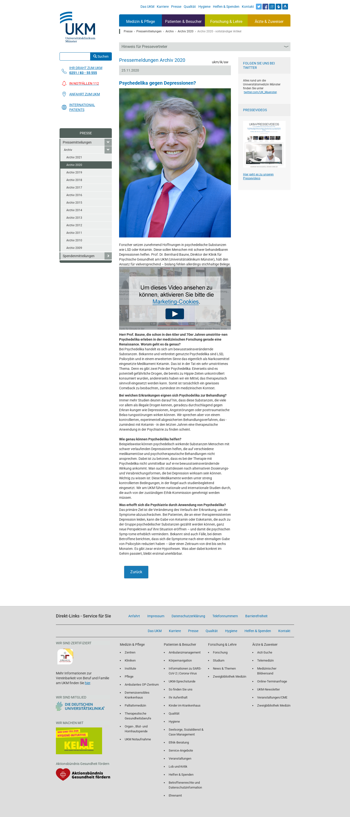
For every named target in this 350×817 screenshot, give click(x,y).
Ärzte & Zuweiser (269, 21)
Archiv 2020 (74, 165)
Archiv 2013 (74, 217)
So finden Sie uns (180, 689)
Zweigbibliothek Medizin (229, 676)
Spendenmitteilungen (79, 256)
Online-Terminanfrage (272, 681)
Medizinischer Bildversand (266, 671)
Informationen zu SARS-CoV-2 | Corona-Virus (185, 671)
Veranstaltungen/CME (272, 697)
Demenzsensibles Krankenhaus (137, 695)
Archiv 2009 (74, 248)
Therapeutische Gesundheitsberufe (138, 716)
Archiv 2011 (74, 233)
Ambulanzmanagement (185, 652)
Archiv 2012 (74, 225)
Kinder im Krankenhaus (185, 705)
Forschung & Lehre (226, 21)
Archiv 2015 (74, 202)
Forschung (220, 652)
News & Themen (224, 668)
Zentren (130, 652)
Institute (130, 668)
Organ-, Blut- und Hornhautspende (136, 729)
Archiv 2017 (74, 187)
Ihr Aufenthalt (178, 697)
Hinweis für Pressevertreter (144, 46)
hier (87, 683)
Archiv (68, 150)
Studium (218, 660)
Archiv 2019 (74, 172)
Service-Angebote (181, 750)
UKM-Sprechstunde (182, 681)
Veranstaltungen (180, 758)
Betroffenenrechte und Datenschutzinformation (185, 785)
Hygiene (174, 721)
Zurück (136, 572)
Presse (86, 133)
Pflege (129, 676)
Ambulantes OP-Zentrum (142, 684)
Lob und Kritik (178, 766)
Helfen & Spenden (181, 774)
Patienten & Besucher (183, 21)
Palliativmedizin (135, 705)
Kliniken (130, 660)
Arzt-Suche (264, 652)
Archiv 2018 (74, 180)
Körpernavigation (180, 660)
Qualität (174, 713)
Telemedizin (265, 660)
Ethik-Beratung (179, 742)
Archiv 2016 (74, 195)
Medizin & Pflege (140, 21)
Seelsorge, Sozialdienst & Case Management (186, 732)
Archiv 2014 (74, 210)
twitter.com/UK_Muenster (260, 92)
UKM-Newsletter (268, 689)
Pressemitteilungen (77, 142)
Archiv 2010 (74, 240)
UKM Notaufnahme (138, 739)
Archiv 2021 (74, 157)
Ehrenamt (175, 795)
